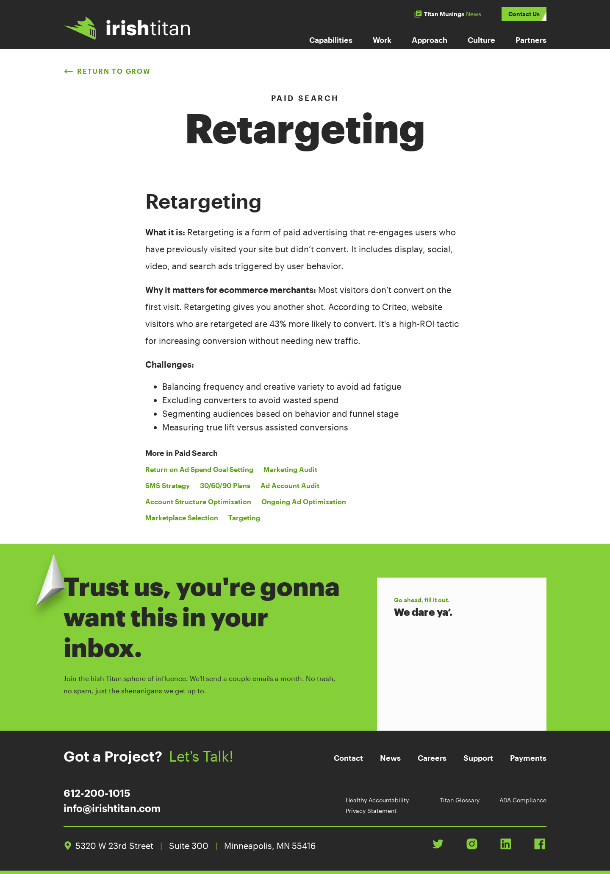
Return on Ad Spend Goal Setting (199, 469)
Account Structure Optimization (198, 501)
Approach (429, 40)
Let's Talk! (209, 756)
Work (382, 40)
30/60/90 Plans (225, 485)
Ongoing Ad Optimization (303, 501)
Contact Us (524, 13)
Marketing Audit (290, 469)
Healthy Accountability (377, 800)
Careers (432, 757)
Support (478, 757)
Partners (531, 40)
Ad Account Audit (290, 485)
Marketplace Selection (181, 518)
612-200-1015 (97, 793)
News (390, 757)
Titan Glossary (460, 800)
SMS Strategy (167, 485)
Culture (481, 40)
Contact (348, 757)
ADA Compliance (522, 800)
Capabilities (330, 40)
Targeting (244, 518)
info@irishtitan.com (112, 808)
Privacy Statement (371, 810)
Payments (528, 757)
